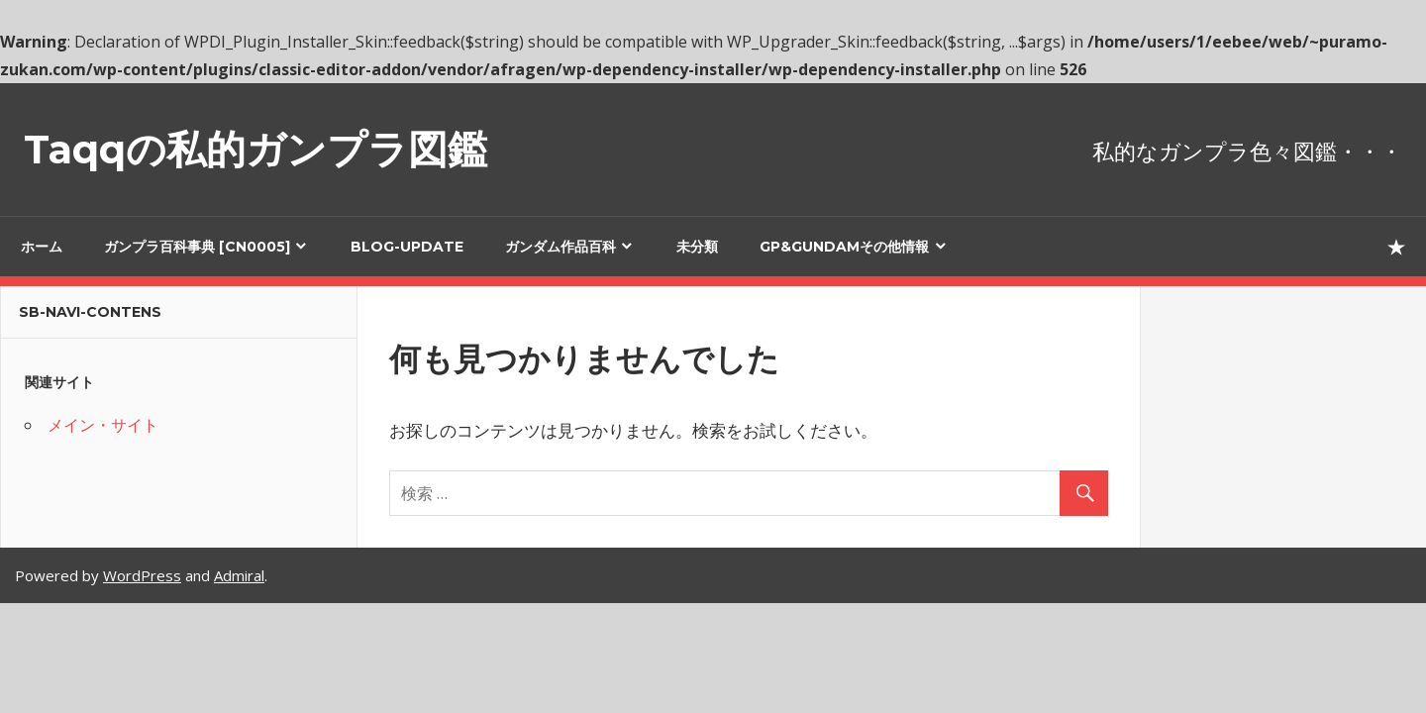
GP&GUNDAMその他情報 (844, 246)
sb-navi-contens (90, 312)
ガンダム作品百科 (560, 246)
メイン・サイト (103, 425)
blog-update (407, 246)
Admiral (239, 575)
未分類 (697, 246)
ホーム (41, 246)
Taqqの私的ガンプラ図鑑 (255, 149)
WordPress (142, 575)
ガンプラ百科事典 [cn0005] (197, 246)
